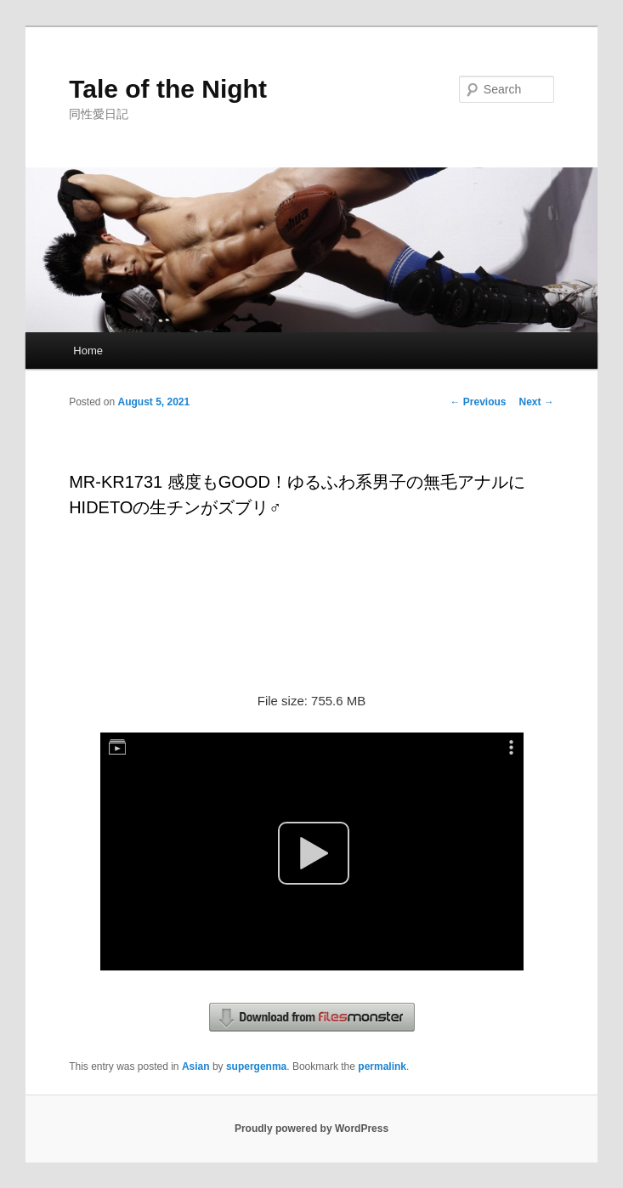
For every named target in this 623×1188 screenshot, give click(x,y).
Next (536, 402)
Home (88, 350)
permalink (382, 1066)
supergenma (256, 1066)
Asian (196, 1066)
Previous (478, 402)
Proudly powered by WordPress (311, 1128)
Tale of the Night (168, 89)
